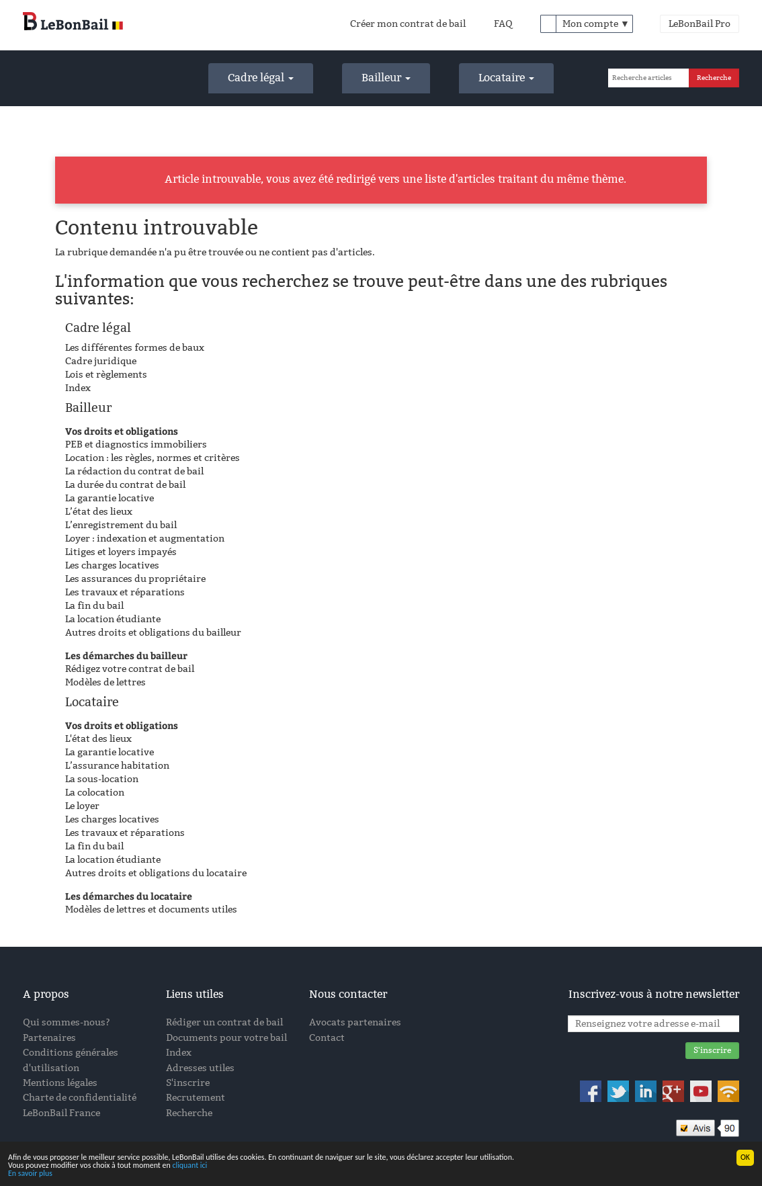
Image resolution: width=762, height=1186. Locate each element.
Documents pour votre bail (226, 1038)
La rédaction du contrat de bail (134, 471)
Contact (327, 1038)
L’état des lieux (98, 511)
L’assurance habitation (117, 765)
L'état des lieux (98, 739)
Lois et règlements (106, 374)
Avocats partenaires (355, 1022)
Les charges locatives (112, 565)
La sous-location (101, 779)
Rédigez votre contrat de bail (129, 669)
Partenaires (49, 1038)
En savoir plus (30, 1174)
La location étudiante (113, 619)
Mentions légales (60, 1083)
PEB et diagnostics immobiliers (136, 444)
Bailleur (386, 77)
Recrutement (195, 1097)
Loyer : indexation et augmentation (144, 538)
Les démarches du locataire (128, 896)
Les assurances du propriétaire (135, 579)
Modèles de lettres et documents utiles (151, 909)
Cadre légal (261, 77)
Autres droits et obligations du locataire (156, 873)
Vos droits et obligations (121, 431)
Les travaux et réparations (125, 592)
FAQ (503, 24)
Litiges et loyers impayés (121, 552)
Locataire (506, 77)
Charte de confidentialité (79, 1097)
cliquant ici (189, 1166)
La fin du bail (94, 605)
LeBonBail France (61, 1113)
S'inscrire (188, 1083)
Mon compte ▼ (596, 24)
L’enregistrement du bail (121, 525)
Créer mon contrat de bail (408, 24)
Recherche (189, 1113)
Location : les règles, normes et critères (152, 458)
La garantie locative (109, 498)
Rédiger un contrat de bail (224, 1022)
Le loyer (82, 806)
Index (78, 388)
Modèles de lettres (105, 682)
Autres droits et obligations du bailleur (153, 632)
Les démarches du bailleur (126, 655)
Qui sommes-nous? (66, 1022)
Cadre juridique (100, 361)
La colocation (94, 792)
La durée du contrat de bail (125, 485)
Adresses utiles (200, 1068)
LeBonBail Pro (699, 24)
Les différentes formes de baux (134, 347)
